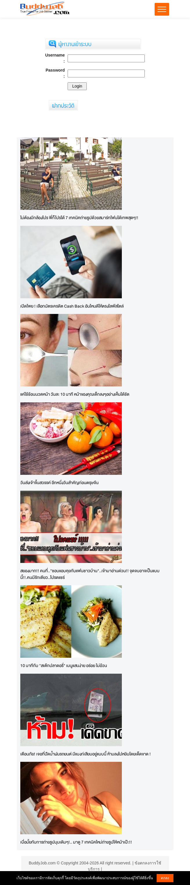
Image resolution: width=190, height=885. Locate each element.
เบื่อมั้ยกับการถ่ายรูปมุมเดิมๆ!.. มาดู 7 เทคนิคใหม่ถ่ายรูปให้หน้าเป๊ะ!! (76, 842)
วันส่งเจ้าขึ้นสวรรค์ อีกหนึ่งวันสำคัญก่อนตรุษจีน (59, 482)
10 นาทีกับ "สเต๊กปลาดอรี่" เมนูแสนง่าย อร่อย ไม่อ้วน (63, 665)
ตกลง (165, 878)
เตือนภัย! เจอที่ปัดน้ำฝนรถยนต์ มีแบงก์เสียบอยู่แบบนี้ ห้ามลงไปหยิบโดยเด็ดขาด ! (85, 753)
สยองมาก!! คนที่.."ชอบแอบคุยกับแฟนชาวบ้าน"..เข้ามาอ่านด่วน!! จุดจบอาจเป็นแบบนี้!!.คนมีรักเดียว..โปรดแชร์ (90, 574)
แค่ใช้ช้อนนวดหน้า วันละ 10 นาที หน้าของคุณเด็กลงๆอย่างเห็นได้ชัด (74, 394)
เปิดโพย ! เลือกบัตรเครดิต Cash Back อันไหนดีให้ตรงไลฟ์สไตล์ (72, 306)
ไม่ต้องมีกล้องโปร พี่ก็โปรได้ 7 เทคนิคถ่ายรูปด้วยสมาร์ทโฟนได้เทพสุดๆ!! (79, 217)
